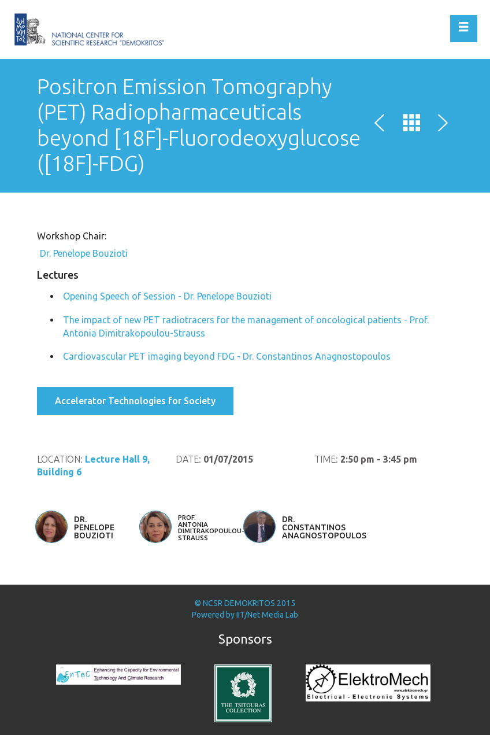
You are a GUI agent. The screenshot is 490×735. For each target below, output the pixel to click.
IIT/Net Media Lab (267, 614)
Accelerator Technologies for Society (135, 401)
